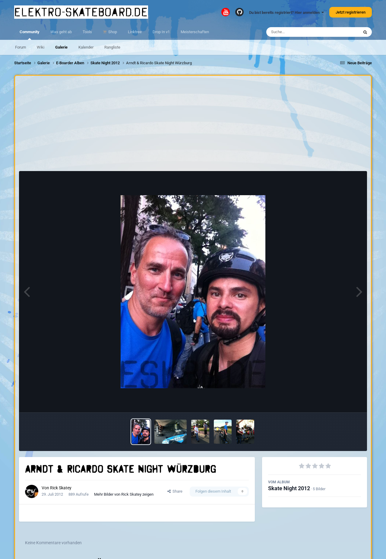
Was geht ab (61, 32)
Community (30, 35)
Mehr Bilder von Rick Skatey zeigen (123, 494)
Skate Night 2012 (289, 488)
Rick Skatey (60, 487)
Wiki (40, 47)
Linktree (135, 32)
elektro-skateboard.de (81, 12)
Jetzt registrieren (350, 12)
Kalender (85, 47)
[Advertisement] (193, 125)
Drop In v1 (161, 32)
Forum (20, 47)
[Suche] (300, 32)
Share (174, 491)
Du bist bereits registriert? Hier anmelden (286, 12)
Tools (87, 32)
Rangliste (112, 47)
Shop (112, 32)
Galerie (61, 47)
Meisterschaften (195, 32)
